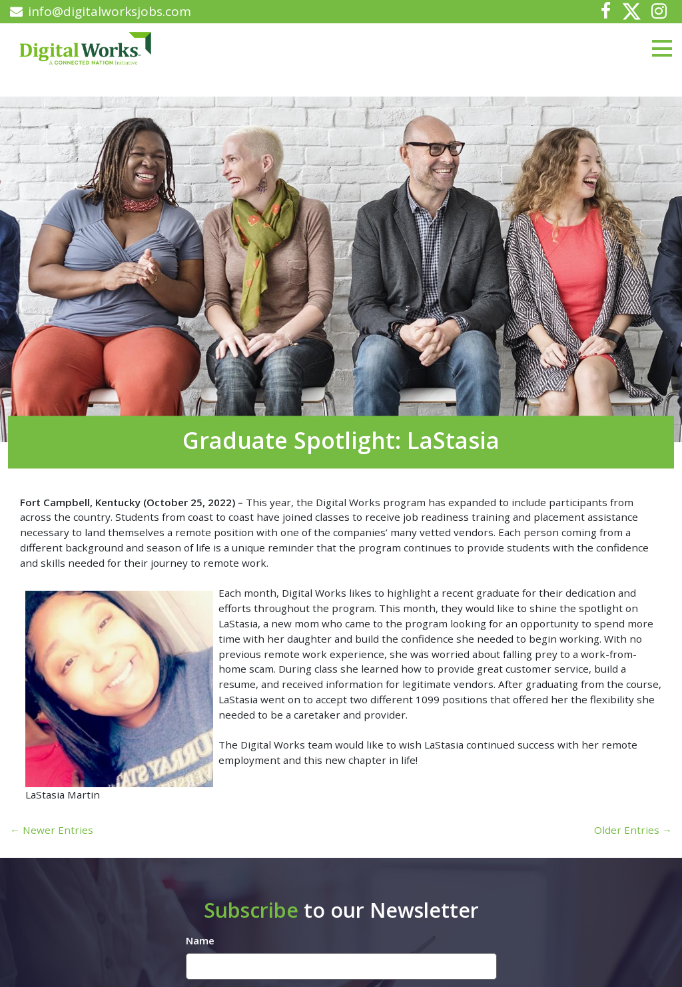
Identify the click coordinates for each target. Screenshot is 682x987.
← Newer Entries (51, 829)
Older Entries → (633, 829)
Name (200, 940)
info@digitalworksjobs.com (100, 11)
